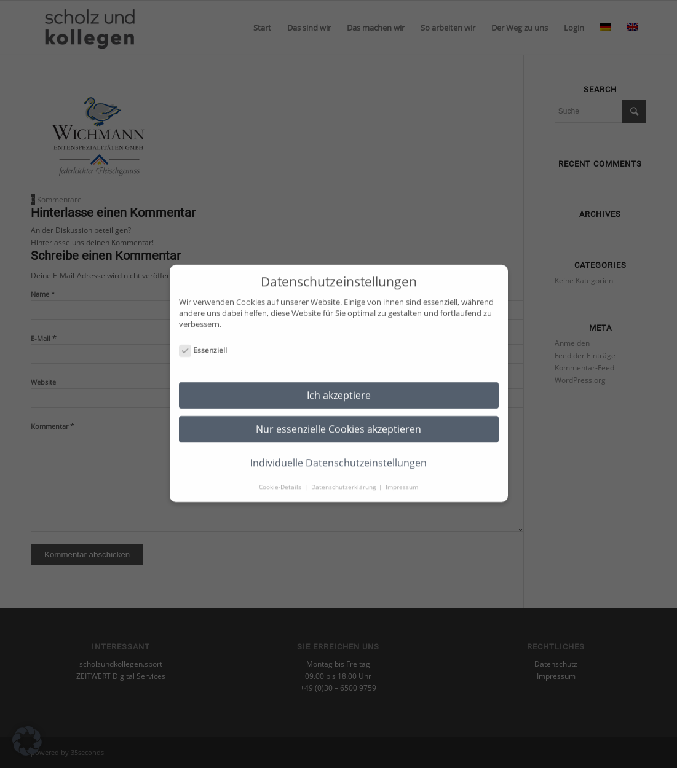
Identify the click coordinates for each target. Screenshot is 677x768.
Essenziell (203, 338)
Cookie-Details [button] (281, 475)
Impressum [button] (402, 475)
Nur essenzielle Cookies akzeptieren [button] (338, 417)
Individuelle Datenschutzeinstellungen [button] (338, 451)
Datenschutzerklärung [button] (344, 475)
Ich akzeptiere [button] (339, 383)
